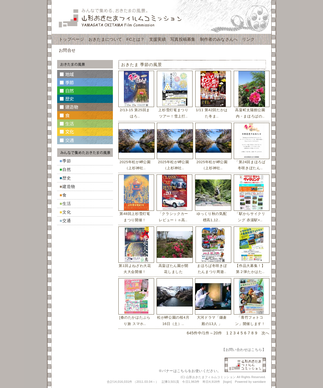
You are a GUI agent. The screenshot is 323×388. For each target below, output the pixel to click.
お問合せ (67, 50)
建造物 (68, 186)
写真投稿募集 (183, 39)
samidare (259, 381)
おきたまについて (105, 39)
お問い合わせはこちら (243, 350)
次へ (265, 333)
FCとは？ (135, 39)
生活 (66, 203)
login (227, 381)
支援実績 (157, 39)
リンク (248, 39)
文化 (66, 212)
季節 (66, 161)
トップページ (71, 39)
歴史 (66, 178)
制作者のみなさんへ (219, 39)
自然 (66, 169)
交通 (66, 220)
